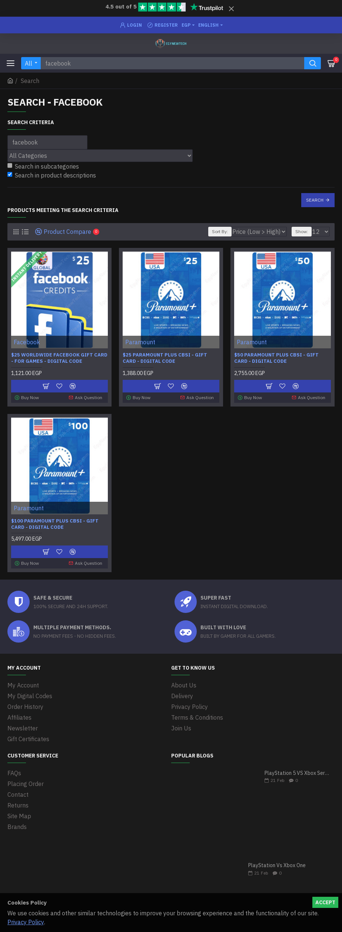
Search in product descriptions (51, 175)
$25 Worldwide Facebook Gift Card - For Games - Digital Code (59, 358)
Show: (301, 231)
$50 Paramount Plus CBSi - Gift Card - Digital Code (276, 358)
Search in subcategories (43, 166)
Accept (325, 902)
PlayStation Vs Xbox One (277, 865)
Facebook (27, 342)
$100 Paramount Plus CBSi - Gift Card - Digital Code (55, 524)
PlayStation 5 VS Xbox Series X (297, 773)
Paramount (140, 342)
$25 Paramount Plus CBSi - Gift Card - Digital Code (165, 358)
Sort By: (220, 231)
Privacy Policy (25, 922)
